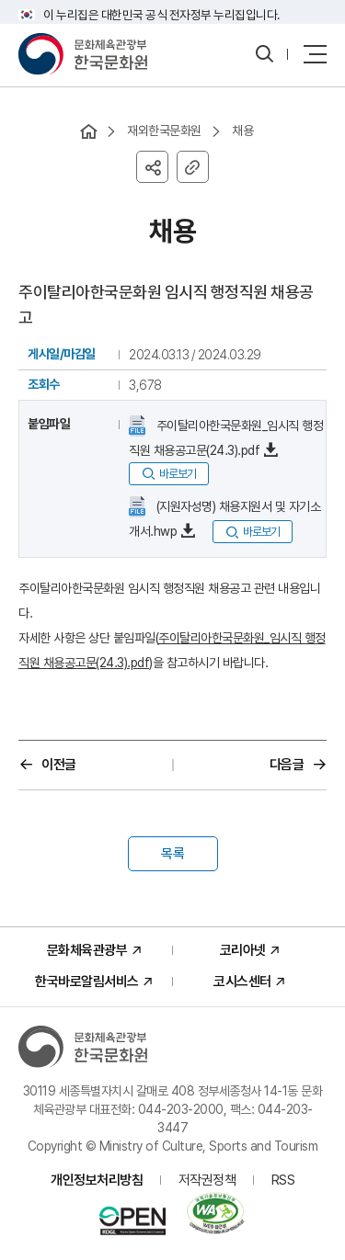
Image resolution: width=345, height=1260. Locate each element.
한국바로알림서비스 (87, 981)
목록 (173, 854)
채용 (242, 130)
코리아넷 (243, 950)
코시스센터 (242, 981)
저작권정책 (207, 1180)
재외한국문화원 (164, 130)
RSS (283, 1180)
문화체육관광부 (87, 950)
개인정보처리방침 (97, 1180)
